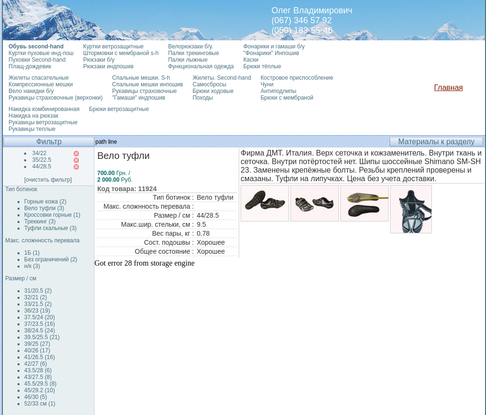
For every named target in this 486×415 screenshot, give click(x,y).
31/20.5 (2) (38, 290)
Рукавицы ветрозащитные (43, 122)
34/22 (39, 153)
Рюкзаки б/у (98, 59)
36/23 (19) (37, 310)
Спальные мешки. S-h (141, 77)
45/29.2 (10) (39, 390)
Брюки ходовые (213, 91)
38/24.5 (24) (39, 330)
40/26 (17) (37, 350)
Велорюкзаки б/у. (190, 46)
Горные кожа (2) (45, 201)
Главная (448, 87)
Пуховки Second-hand (37, 59)
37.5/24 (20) (39, 317)
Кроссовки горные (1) (52, 215)
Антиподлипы (279, 91)
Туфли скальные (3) (50, 228)
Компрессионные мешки (41, 84)
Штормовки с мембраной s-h (121, 53)
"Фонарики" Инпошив (271, 53)
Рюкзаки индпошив (108, 66)
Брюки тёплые (262, 66)
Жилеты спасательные (39, 77)
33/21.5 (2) (38, 304)
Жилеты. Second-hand (222, 77)
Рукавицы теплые (32, 129)
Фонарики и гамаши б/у (274, 46)
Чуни (267, 84)
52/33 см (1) (40, 403)
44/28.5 (41, 166)
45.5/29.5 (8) (40, 383)
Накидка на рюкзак (33, 115)
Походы (203, 97)
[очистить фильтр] (48, 179)
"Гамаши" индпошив (138, 97)
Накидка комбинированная (44, 109)
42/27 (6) (35, 363)
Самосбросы (209, 84)
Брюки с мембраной (287, 97)
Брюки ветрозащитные (119, 109)
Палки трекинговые (193, 53)
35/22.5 (41, 160)
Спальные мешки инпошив (147, 84)
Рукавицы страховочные (144, 91)
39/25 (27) (37, 344)
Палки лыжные (187, 59)
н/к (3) (32, 266)
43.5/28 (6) (38, 370)
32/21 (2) (35, 297)
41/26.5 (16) (39, 357)
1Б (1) (32, 252)
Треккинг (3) (40, 221)
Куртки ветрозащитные (113, 46)
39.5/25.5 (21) (42, 337)
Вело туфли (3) (44, 208)
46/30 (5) (35, 397)
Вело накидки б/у (31, 91)
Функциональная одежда (201, 66)
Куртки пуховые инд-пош (41, 53)
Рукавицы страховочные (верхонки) (56, 97)
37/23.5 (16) (39, 324)
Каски (251, 59)
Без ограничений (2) (50, 259)
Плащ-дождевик (30, 66)
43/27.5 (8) (38, 377)
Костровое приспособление (297, 77)
